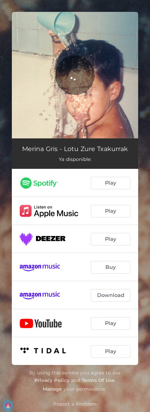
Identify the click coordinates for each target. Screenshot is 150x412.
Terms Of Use (98, 380)
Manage (52, 389)
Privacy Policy (51, 380)
